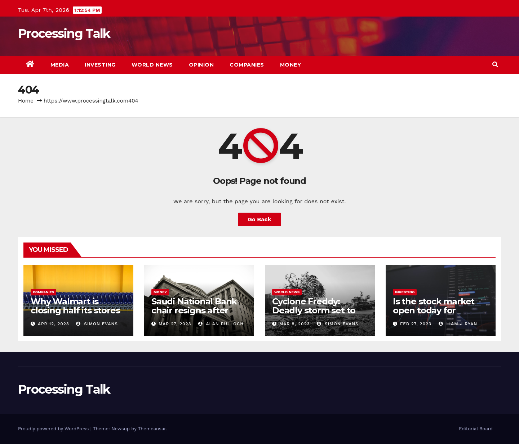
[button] (495, 64)
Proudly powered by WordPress (54, 428)
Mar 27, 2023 (175, 323)
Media (59, 65)
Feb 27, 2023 (415, 323)
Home (26, 101)
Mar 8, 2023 (294, 323)
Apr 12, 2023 (53, 323)
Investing (100, 65)
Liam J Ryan (458, 323)
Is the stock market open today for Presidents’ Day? (433, 310)
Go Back (259, 219)
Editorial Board (476, 428)
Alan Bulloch (221, 323)
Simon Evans (97, 323)
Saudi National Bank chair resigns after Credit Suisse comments (194, 315)
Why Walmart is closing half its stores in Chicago (75, 310)
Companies (247, 65)
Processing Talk (64, 33)
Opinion (201, 65)
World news (152, 65)
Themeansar (152, 428)
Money (290, 65)
